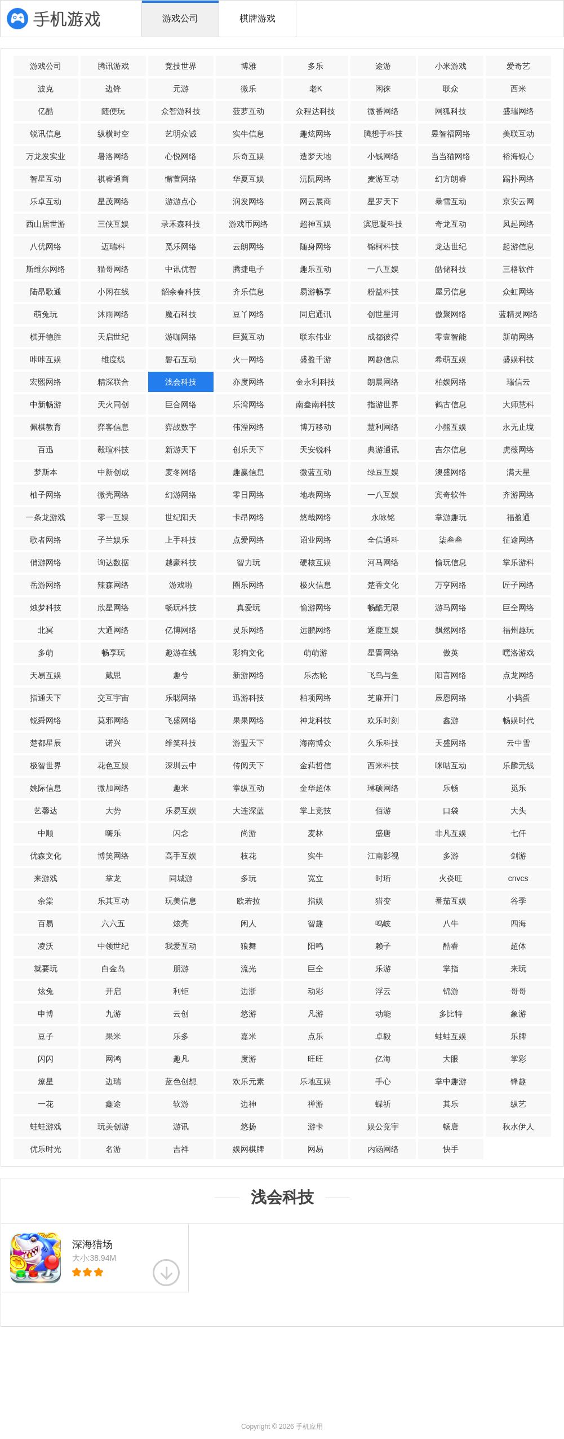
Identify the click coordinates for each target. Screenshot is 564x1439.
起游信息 (518, 246)
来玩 (518, 968)
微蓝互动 (315, 472)
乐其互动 (113, 900)
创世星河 (383, 314)
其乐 (451, 1103)
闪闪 (46, 1058)
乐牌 (518, 1036)
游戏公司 (180, 18)
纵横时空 (113, 133)
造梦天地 (315, 156)
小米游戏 (451, 66)
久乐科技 (383, 742)
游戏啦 (181, 584)
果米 (113, 1036)
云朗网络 (248, 246)
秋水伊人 (518, 1126)
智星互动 (45, 178)
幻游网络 (181, 494)
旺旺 (315, 1058)
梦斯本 (45, 472)
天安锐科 (315, 449)
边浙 (248, 991)
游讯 (181, 1126)
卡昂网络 (248, 517)
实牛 (315, 855)
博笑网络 (113, 855)
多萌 (46, 652)
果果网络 (248, 720)
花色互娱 (113, 765)
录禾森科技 (181, 223)
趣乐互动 (315, 269)
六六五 (113, 923)
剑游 (518, 855)
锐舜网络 (45, 720)
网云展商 (315, 201)
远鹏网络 (315, 630)
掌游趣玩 (451, 517)
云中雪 (518, 742)
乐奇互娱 (248, 156)
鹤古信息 (451, 404)
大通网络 (113, 630)
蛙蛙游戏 (45, 1126)
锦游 (451, 991)
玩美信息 (181, 900)
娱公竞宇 (383, 1126)
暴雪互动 (451, 201)
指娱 (315, 900)
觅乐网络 (181, 246)
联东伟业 (315, 336)
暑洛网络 (113, 156)
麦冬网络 (181, 472)
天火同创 (113, 404)
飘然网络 (451, 630)
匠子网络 (518, 584)
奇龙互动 (451, 223)
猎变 (383, 900)
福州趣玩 (518, 630)
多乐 (315, 66)
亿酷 (46, 111)
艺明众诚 (181, 133)
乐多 (181, 1036)
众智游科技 (181, 111)
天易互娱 (45, 675)
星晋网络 (383, 652)
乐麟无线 (518, 765)
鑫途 (113, 1103)
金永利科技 (315, 381)
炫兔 (46, 991)
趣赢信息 (248, 472)
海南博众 (315, 742)
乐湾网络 (248, 404)
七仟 (518, 833)
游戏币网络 (248, 223)
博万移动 (315, 427)
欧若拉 (248, 900)
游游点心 (181, 201)
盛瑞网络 (518, 111)
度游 (248, 1058)
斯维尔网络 (45, 269)
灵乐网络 (248, 630)
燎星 (46, 1081)
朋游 (181, 968)
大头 (518, 810)
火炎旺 (451, 878)
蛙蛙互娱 (451, 1036)
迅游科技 (248, 697)
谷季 (518, 900)
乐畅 (451, 788)
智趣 (315, 923)
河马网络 (383, 562)
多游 (451, 855)
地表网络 (315, 494)
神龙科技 (315, 720)
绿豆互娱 (383, 472)
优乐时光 (45, 1149)
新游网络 (248, 675)
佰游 (383, 810)
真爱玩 (248, 607)
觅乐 (518, 788)
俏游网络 (45, 562)
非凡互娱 (451, 833)
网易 (315, 1149)
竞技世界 (181, 66)
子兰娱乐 (113, 539)
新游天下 (181, 449)
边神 (248, 1103)
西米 (518, 88)
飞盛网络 (181, 720)
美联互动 (518, 133)
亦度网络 (248, 381)
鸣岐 (383, 923)
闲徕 (383, 88)
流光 (248, 968)
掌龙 (113, 878)
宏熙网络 (45, 381)
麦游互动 (383, 178)
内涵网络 (383, 1149)
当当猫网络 (450, 156)
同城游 (181, 878)
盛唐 (383, 833)
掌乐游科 (518, 562)
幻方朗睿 (451, 178)
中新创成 (113, 472)
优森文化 (45, 855)
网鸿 (113, 1058)
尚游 (248, 833)
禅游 (315, 1103)
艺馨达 (45, 810)
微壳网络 (113, 494)
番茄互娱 (451, 900)
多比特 (451, 1013)
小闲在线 (113, 291)
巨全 (315, 968)
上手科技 (181, 539)
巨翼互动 (248, 336)
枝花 (248, 855)
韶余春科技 (181, 291)
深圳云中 (181, 765)
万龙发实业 (45, 156)
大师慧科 (518, 404)
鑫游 (451, 720)
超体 (518, 945)
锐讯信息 (45, 133)
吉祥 (181, 1149)
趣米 (181, 788)
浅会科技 (181, 381)
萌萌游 (315, 652)
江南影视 (383, 855)
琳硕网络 (383, 788)
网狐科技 (451, 111)
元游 (181, 88)
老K (315, 88)
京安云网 (518, 201)
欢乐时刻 (383, 720)
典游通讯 (383, 449)
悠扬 (248, 1126)
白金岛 (113, 968)
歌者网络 (45, 539)
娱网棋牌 (248, 1149)
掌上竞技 (315, 810)
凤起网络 (518, 223)
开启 (113, 991)
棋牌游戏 (257, 18)
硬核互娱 (315, 562)
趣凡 (181, 1058)
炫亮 (181, 923)
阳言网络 (451, 675)
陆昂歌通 (45, 291)
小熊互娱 (451, 427)
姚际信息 (45, 788)
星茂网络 (113, 201)
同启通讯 (315, 314)
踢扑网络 (518, 178)
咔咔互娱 (45, 359)
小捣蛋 (518, 697)
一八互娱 (383, 269)
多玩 (248, 878)
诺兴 (113, 742)
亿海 (383, 1058)
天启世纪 (113, 336)
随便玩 (113, 111)
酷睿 (451, 945)
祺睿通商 (113, 178)
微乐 (248, 88)
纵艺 (518, 1103)
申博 (46, 1013)
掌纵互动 (248, 788)
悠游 (248, 1013)
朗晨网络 (383, 381)
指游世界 (383, 404)
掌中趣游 (451, 1081)
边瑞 (113, 1081)
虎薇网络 (518, 449)
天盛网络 (451, 742)
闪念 (181, 833)
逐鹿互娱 (383, 630)
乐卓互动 (45, 201)
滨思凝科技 (383, 223)
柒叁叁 (451, 539)
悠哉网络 (315, 517)
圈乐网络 (248, 584)
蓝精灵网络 (518, 314)
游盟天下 (248, 742)
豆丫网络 (248, 314)
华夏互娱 (248, 178)
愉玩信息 (451, 562)
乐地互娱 (315, 1081)
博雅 (248, 66)
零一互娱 (113, 517)
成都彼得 (383, 336)
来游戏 (45, 878)
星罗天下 (383, 201)
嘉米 (248, 1036)
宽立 (315, 878)
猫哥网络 (113, 269)
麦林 (315, 833)
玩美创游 (113, 1126)
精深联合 (113, 381)
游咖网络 (181, 336)
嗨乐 (113, 833)
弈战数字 (181, 427)
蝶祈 (383, 1103)
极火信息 (315, 584)
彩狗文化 (248, 652)
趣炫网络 (315, 133)
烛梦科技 (45, 607)
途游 (383, 66)
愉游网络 (315, 607)
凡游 (315, 1013)
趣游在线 (181, 652)
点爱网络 (248, 539)
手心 (383, 1081)
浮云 (383, 991)
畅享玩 (113, 652)
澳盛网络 (451, 472)
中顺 (46, 833)
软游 (181, 1103)
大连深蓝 (248, 810)
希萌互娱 (451, 359)
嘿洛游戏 (518, 652)
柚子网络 (45, 494)
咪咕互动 (451, 765)
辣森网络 (113, 584)
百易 (46, 923)
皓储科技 (451, 269)
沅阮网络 (315, 178)
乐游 (383, 968)
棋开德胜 (45, 336)
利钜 (181, 991)
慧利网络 (383, 427)
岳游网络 (45, 584)
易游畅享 (315, 291)
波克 (46, 88)
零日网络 (248, 494)
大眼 (451, 1058)
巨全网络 (518, 607)
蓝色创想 (181, 1081)
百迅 (46, 449)
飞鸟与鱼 (383, 675)
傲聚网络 (451, 314)
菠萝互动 (248, 111)
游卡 (315, 1126)
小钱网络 (383, 156)
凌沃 (46, 945)
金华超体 (315, 788)
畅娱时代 (518, 720)
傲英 (451, 652)
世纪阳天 (181, 517)
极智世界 (45, 765)
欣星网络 (113, 607)
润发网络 (248, 201)
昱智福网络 (450, 133)
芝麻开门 (383, 697)
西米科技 (383, 765)
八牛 (451, 923)
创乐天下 (248, 449)
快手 (451, 1149)
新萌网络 (518, 336)
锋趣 (518, 1081)
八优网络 (45, 246)
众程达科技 (315, 111)
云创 (181, 1013)
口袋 (451, 810)
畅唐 (451, 1126)
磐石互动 (181, 359)
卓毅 (383, 1036)
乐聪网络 (181, 697)
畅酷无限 (383, 607)
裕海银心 (518, 156)
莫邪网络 (113, 720)
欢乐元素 (248, 1081)
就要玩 (45, 968)
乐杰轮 (315, 675)
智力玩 (248, 562)
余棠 (46, 900)
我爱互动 (181, 945)
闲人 (248, 923)
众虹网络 (518, 291)
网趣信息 (383, 359)
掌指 (451, 968)
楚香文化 (383, 584)
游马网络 (451, 607)
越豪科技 (181, 562)
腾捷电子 (248, 269)
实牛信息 (248, 133)
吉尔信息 (451, 449)
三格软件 (518, 269)
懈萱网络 (181, 178)
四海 (518, 923)
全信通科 (383, 539)
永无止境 (518, 427)
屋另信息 (451, 291)
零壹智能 (451, 336)
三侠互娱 (113, 223)
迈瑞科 (113, 246)
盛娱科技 (518, 359)
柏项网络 (315, 697)
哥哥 (518, 991)
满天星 (518, 472)
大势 (113, 810)
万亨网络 (451, 584)
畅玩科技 (181, 607)
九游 (113, 1013)
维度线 (113, 359)
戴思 (113, 675)
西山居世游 (45, 223)
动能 (383, 1013)
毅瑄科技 (113, 449)
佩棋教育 (45, 427)
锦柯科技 (383, 246)
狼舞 (248, 945)
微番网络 (383, 111)
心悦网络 (181, 156)
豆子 (46, 1036)
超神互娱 (315, 223)
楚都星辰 (45, 742)
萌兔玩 (45, 314)
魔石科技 (181, 314)
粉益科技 (383, 291)
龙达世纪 (451, 246)
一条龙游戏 (45, 517)
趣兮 (181, 675)
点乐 (315, 1036)
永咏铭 (383, 517)
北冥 (46, 630)
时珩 (383, 878)
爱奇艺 (518, 66)
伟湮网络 (248, 427)
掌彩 (518, 1058)
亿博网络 (181, 630)
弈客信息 (113, 427)
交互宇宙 (113, 697)
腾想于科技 (383, 133)
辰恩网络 (451, 697)
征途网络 (518, 539)
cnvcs (518, 878)
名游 (113, 1149)
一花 (46, 1103)
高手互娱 (181, 855)
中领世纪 (113, 945)
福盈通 (518, 517)
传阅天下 (248, 765)
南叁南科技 (315, 404)
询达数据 (113, 562)
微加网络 (113, 788)
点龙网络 (518, 675)
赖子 (383, 945)
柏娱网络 (451, 381)
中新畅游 (45, 404)
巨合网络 (181, 404)
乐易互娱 (181, 810)
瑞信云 (518, 381)
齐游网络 (518, 494)
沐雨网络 (113, 314)
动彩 (315, 991)
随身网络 (315, 246)
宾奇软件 (451, 494)
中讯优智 (181, 269)
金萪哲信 (315, 765)
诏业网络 (315, 539)
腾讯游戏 (113, 66)
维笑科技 (181, 742)
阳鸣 (315, 945)
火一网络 (248, 359)
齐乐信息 (248, 291)
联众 (451, 88)
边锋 (113, 88)
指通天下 (45, 697)
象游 (518, 1013)
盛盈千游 (315, 359)
